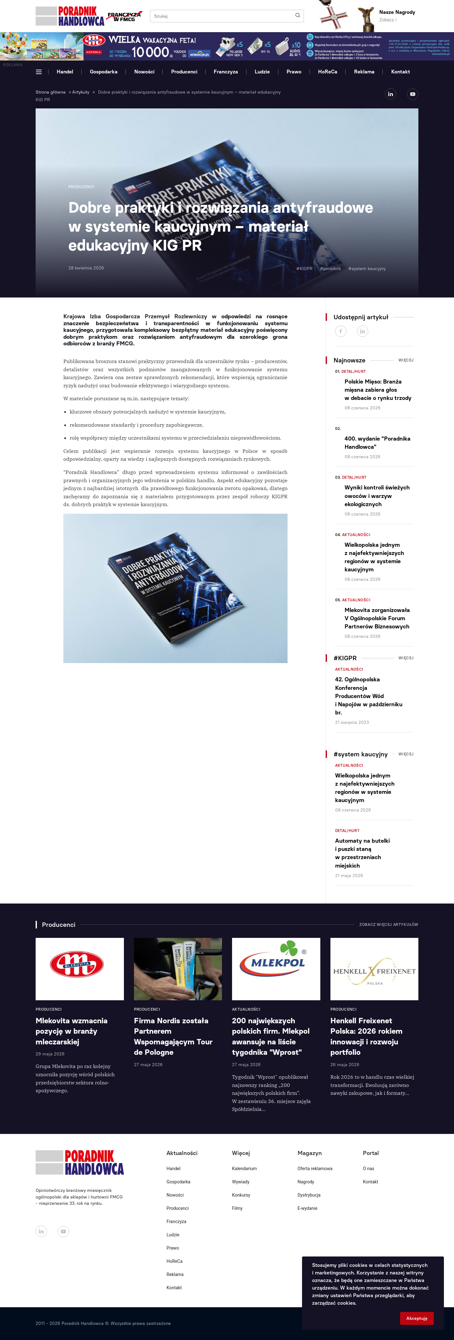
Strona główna (51, 92)
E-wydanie (307, 1208)
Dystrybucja (309, 1195)
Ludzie (262, 72)
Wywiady (240, 1181)
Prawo (294, 72)
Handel (65, 72)
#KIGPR (304, 268)
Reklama (364, 72)
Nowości (144, 72)
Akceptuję (417, 1318)
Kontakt (400, 72)
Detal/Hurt (353, 371)
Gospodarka (104, 72)
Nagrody (306, 1181)
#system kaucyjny (367, 268)
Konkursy (241, 1195)
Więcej (406, 360)
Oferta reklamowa (315, 1168)
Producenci (184, 72)
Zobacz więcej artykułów (388, 924)
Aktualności (356, 535)
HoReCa (327, 72)
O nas (368, 1168)
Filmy (237, 1208)
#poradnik (330, 268)
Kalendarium (244, 1168)
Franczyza (226, 72)
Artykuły (80, 92)
